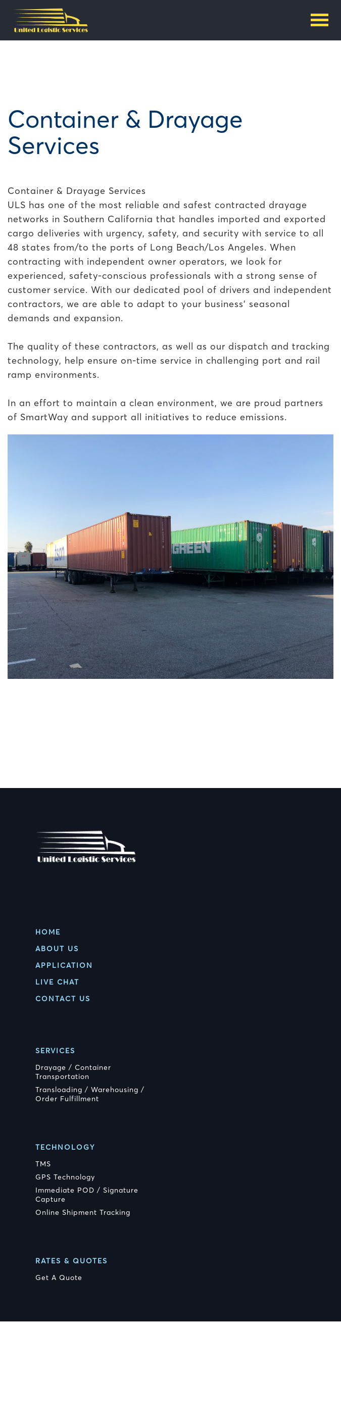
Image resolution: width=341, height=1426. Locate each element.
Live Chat (57, 982)
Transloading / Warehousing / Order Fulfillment (89, 1094)
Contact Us (62, 998)
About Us (57, 948)
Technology (65, 1147)
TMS (43, 1163)
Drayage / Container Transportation (73, 1072)
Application (64, 965)
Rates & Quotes (71, 1260)
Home (48, 932)
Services (55, 1050)
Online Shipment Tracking (82, 1212)
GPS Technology (65, 1177)
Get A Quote (58, 1277)
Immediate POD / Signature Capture (86, 1195)
